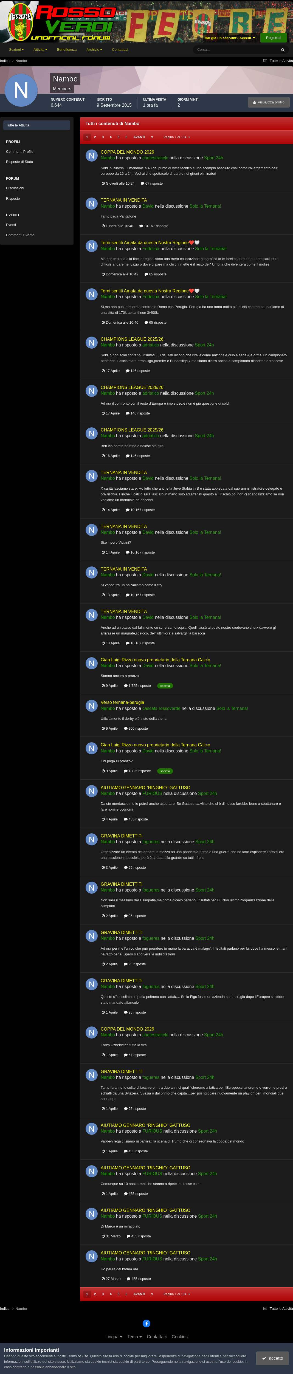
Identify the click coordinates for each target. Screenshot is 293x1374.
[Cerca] (212, 49)
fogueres (150, 841)
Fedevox (150, 248)
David (148, 206)
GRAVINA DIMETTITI (122, 836)
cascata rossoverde (161, 708)
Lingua (113, 1336)
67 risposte (152, 183)
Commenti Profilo (19, 151)
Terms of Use (77, 1356)
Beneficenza (67, 49)
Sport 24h (213, 158)
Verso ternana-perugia (122, 702)
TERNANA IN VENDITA (124, 200)
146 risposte (138, 371)
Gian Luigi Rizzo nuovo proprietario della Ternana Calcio (155, 660)
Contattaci (120, 49)
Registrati (273, 38)
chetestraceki (155, 158)
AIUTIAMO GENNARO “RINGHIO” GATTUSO (145, 787)
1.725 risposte (137, 686)
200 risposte (136, 728)
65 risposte (156, 274)
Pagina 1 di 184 (177, 137)
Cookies (180, 1336)
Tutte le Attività (17, 125)
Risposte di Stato (19, 162)
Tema (134, 1336)
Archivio (94, 49)
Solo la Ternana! (205, 206)
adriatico (150, 345)
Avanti (139, 137)
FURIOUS (152, 793)
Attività (40, 49)
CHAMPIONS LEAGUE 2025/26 (132, 339)
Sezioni (16, 49)
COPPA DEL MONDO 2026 (127, 152)
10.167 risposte (153, 226)
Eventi (11, 225)
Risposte (13, 198)
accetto (272, 1358)
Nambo (108, 158)
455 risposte (136, 819)
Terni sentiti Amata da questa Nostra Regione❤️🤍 (150, 242)
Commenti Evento (20, 235)
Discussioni (15, 188)
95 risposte (135, 867)
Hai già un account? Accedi (230, 38)
